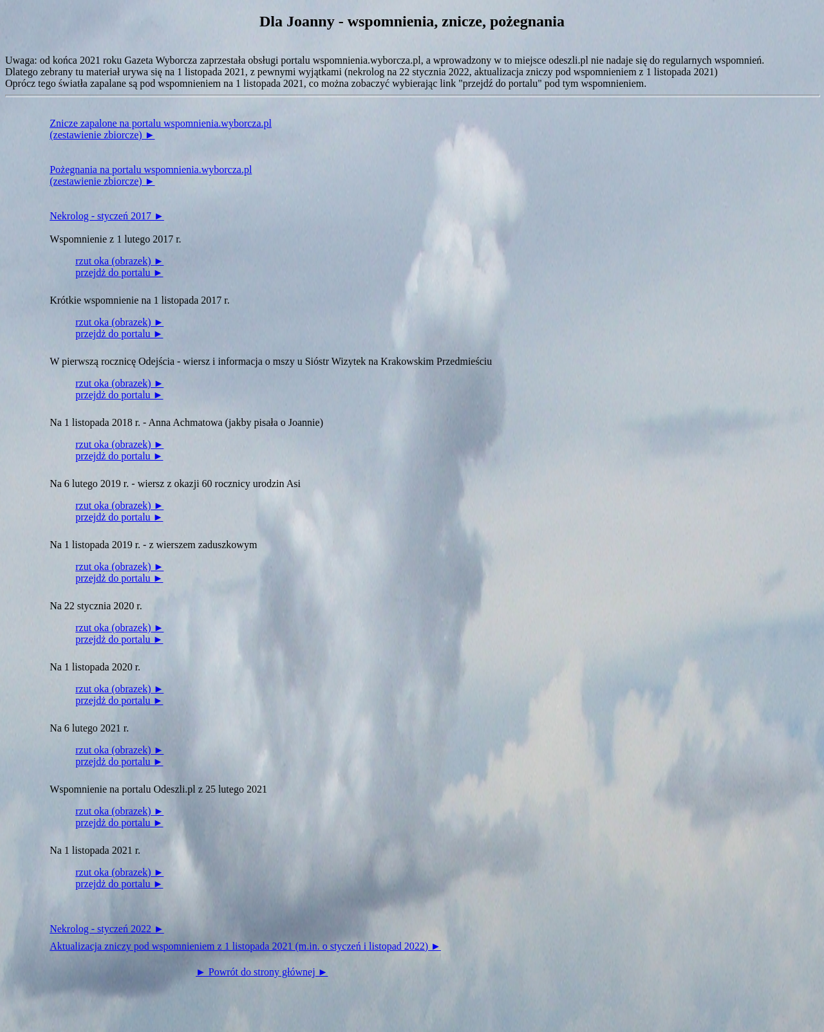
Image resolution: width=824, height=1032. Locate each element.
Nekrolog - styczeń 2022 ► (107, 928)
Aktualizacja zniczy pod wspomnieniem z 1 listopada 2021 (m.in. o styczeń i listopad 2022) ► (245, 946)
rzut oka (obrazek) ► (119, 260)
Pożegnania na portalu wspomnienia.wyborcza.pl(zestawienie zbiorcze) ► (151, 175)
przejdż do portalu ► (119, 272)
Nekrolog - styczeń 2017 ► (107, 215)
